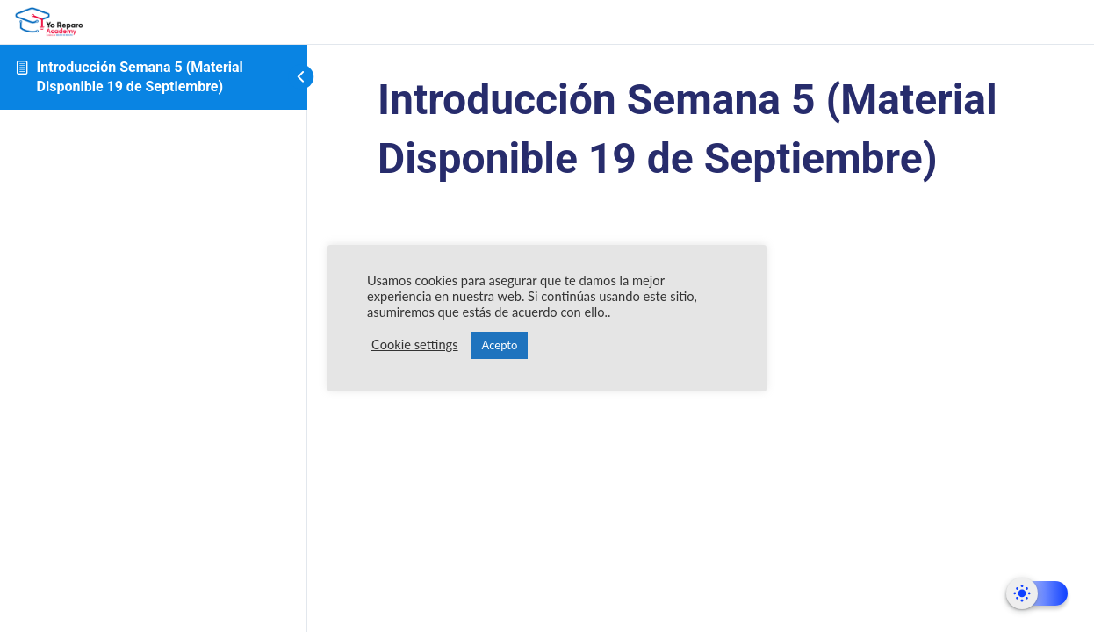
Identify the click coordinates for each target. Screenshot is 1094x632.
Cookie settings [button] (414, 344)
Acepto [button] (500, 345)
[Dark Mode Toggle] (1037, 593)
